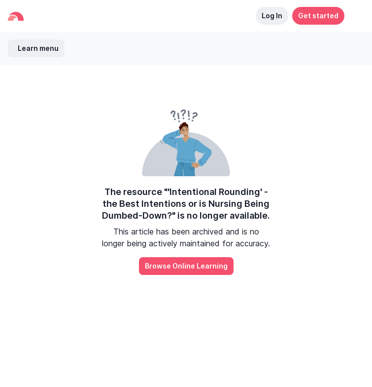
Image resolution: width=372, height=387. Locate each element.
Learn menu (38, 48)
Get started (318, 15)
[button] (354, 16)
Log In (272, 15)
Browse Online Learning (186, 266)
